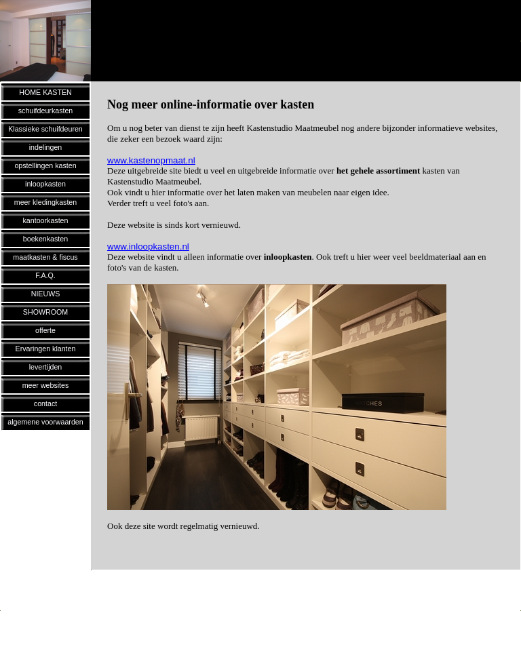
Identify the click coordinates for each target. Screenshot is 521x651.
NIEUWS (45, 294)
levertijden (45, 367)
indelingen (45, 147)
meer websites (45, 385)
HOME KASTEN (45, 92)
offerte (45, 330)
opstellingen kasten (45, 165)
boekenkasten (45, 239)
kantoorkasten (46, 220)
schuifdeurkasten (45, 110)
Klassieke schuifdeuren (45, 129)
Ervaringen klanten (46, 348)
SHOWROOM (45, 312)
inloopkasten (45, 184)
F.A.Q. (45, 275)
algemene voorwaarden (45, 422)
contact (45, 403)
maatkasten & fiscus (45, 257)
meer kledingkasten (45, 202)
